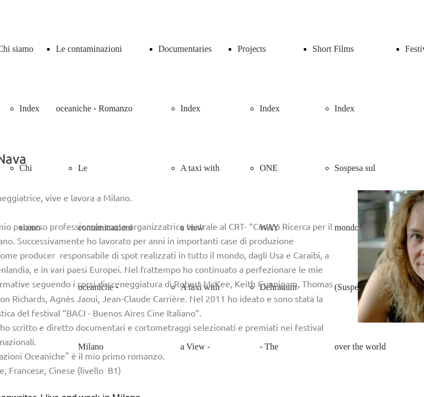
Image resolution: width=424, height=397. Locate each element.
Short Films (333, 48)
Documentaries (185, 48)
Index (29, 108)
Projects (251, 48)
